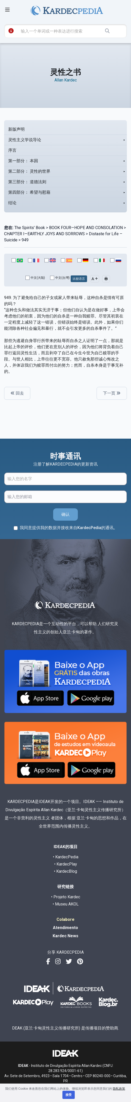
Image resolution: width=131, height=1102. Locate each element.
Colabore (65, 919)
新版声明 (16, 129)
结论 (12, 202)
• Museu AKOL (66, 904)
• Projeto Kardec (65, 896)
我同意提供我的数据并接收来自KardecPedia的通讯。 (69, 527)
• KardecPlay (65, 864)
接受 (69, 1095)
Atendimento (65, 927)
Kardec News (65, 935)
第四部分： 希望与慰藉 (29, 192)
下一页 (111, 393)
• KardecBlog (65, 871)
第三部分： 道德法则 (27, 181)
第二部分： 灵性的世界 (29, 171)
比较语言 (79, 279)
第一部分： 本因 (23, 160)
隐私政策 (119, 1088)
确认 (65, 514)
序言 (12, 150)
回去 (17, 393)
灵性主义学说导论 (24, 139)
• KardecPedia (65, 856)
